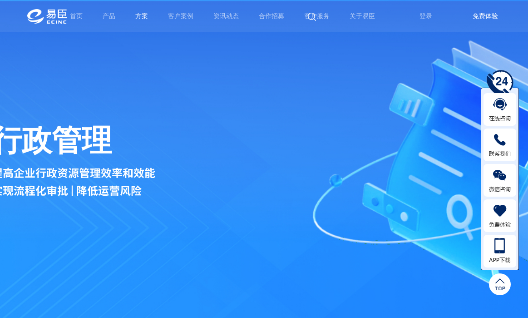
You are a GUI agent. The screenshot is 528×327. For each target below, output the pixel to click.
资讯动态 (226, 16)
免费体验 (485, 16)
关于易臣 (362, 16)
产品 (109, 16)
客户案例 (180, 16)
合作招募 (271, 16)
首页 (76, 16)
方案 (141, 16)
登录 (425, 16)
